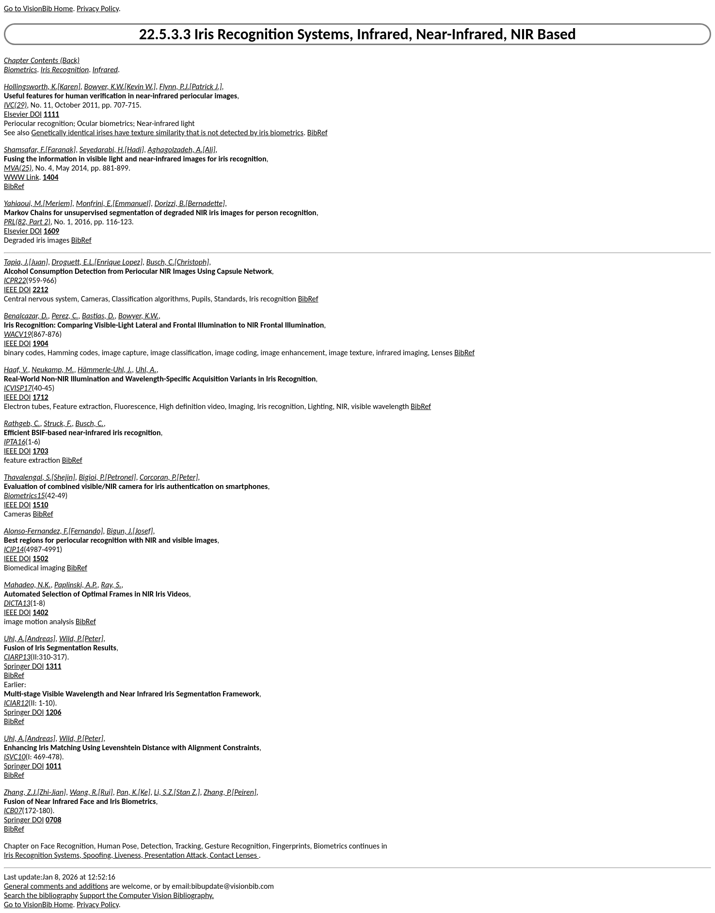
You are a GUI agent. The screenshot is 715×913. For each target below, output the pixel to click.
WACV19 (17, 334)
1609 (51, 231)
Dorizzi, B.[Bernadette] (190, 203)
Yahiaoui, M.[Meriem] (38, 203)
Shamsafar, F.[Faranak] (40, 149)
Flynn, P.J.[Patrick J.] (190, 86)
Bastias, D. (98, 315)
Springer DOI (24, 666)
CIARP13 (17, 656)
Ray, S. (111, 584)
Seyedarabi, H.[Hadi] (111, 149)
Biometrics (20, 69)
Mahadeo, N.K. (27, 584)
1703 (40, 451)
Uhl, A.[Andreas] (29, 638)
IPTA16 (14, 441)
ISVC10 (15, 756)
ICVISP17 (18, 388)
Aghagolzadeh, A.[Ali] (182, 149)
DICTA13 (17, 603)
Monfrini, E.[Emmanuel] (113, 203)
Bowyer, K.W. (138, 315)
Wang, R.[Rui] (91, 792)
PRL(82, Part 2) (27, 221)
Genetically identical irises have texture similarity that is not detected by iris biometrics (168, 132)
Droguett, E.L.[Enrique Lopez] (97, 262)
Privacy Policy (97, 8)
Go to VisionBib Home (38, 8)
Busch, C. (90, 423)
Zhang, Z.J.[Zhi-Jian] (35, 792)
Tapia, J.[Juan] (26, 262)
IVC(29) (15, 105)
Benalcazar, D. (26, 315)
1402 (40, 612)
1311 (53, 666)
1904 (40, 343)
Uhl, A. (146, 369)
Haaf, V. (16, 369)
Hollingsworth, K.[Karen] (42, 86)
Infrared (105, 69)
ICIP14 (14, 549)
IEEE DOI (17, 289)
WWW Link (21, 177)
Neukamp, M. (53, 369)
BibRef (317, 132)
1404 (50, 177)
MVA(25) (18, 168)
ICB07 (13, 810)
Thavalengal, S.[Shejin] (39, 477)
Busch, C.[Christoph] (177, 262)
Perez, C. (64, 315)
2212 (40, 289)
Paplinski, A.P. (75, 584)
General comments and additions (56, 886)
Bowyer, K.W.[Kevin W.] (120, 86)
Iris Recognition (65, 69)
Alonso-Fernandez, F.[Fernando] (53, 530)
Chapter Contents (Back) (41, 60)
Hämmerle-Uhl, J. (105, 369)
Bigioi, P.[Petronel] (107, 477)
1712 (40, 397)
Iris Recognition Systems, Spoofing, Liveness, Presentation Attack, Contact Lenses (131, 855)
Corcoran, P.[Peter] (169, 477)
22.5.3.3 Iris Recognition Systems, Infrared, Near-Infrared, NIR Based (357, 34)
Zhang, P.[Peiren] (230, 792)
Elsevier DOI (23, 114)
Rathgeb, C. (22, 423)
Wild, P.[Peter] (81, 638)
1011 (53, 766)
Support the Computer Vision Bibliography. (147, 895)
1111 (51, 114)
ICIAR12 (16, 703)
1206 (53, 712)
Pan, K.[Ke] (133, 792)
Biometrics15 (24, 495)
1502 (40, 558)
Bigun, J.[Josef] (130, 530)
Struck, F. (58, 423)
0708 (53, 819)
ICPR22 (15, 280)
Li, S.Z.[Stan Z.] (177, 792)
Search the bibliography (41, 895)
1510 (40, 504)
